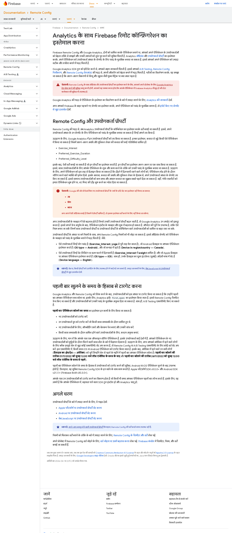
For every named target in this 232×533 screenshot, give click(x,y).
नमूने (45, 508)
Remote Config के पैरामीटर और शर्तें (130, 435)
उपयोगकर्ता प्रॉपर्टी (156, 56)
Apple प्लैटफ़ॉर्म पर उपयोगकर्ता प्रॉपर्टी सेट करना (80, 408)
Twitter (109, 508)
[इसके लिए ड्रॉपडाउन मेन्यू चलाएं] (53, 3)
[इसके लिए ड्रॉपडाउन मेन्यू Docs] (98, 3)
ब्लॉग (207, 3)
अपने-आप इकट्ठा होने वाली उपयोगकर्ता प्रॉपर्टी (86, 427)
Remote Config (40, 13)
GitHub (46, 517)
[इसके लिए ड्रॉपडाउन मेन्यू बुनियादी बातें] (34, 19)
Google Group (176, 508)
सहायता (124, 3)
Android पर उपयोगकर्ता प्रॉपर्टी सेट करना (77, 413)
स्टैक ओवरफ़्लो (175, 503)
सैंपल (94, 19)
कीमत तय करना (77, 3)
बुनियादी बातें (26, 19)
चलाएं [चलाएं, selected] (69, 19)
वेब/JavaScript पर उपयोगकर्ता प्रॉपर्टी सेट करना (80, 418)
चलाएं (47, 3)
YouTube (110, 513)
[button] (17, 28)
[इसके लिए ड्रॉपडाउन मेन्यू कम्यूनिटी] (115, 3)
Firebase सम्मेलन (113, 503)
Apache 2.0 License (165, 453)
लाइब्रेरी (46, 513)
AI (42, 19)
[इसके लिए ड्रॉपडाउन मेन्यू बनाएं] (38, 3)
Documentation (14, 13)
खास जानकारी (9, 19)
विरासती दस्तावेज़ (175, 522)
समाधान (62, 3)
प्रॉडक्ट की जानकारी (177, 513)
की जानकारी (157, 100)
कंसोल (146, 441)
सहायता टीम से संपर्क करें (178, 499)
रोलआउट (79, 72)
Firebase (56, 28)
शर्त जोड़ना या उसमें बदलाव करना (114, 441)
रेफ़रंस (83, 19)
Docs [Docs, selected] (91, 3)
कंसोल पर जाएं (220, 3)
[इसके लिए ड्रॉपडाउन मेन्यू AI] (46, 19)
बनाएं (32, 3)
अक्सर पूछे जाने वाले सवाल (179, 517)
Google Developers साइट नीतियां (90, 455)
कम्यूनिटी (108, 3)
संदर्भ (45, 503)
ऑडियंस (140, 56)
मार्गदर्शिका (47, 499)
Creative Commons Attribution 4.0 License (115, 453)
